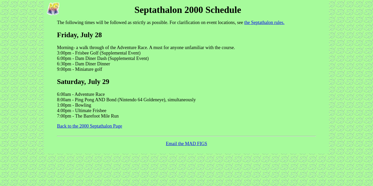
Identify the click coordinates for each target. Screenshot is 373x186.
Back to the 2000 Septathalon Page (89, 126)
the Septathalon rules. (264, 22)
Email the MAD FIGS (186, 143)
